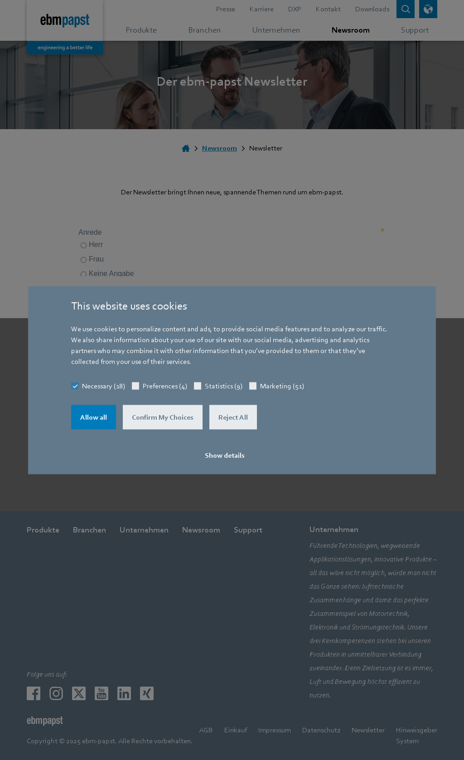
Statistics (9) (223, 386)
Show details (225, 455)
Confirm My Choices (162, 417)
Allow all (93, 417)
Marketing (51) (282, 386)
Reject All (233, 417)
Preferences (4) (165, 386)
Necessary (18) (103, 386)
